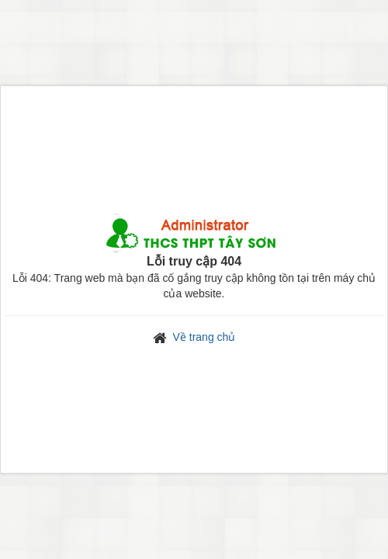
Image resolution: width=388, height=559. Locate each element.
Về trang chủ (204, 337)
